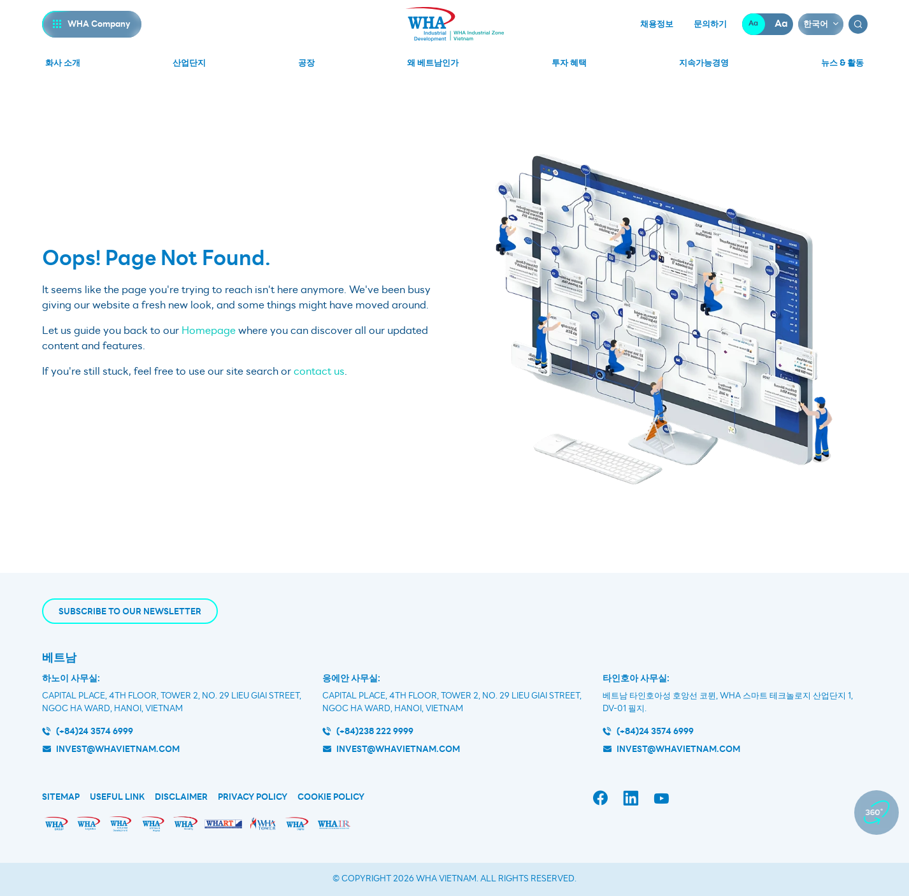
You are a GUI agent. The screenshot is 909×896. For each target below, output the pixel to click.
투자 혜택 (569, 62)
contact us (319, 371)
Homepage (209, 330)
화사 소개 (62, 62)
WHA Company (99, 24)
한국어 (815, 24)
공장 (306, 62)
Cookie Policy (330, 797)
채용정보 (656, 24)
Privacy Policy (252, 797)
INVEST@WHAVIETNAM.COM (678, 749)
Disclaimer (181, 797)
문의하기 (710, 24)
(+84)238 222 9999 (374, 731)
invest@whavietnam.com (118, 749)
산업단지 (189, 62)
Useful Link (117, 797)
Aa (753, 23)
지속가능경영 (704, 62)
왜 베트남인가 (433, 62)
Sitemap (61, 797)
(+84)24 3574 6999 (94, 731)
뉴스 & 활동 (842, 62)
